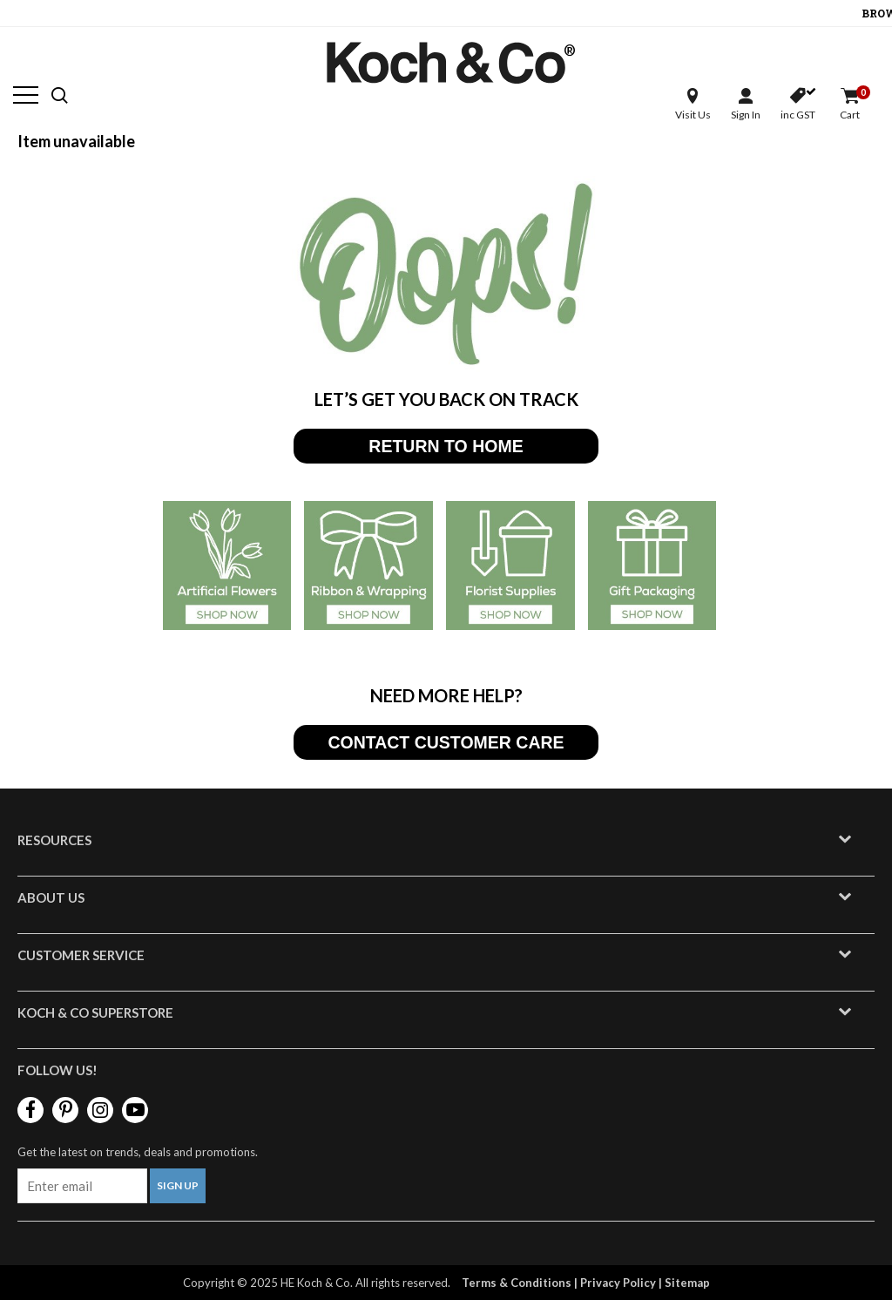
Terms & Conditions (516, 1283)
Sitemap (687, 1283)
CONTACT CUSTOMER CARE (446, 742)
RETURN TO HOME (445, 446)
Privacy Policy (618, 1283)
